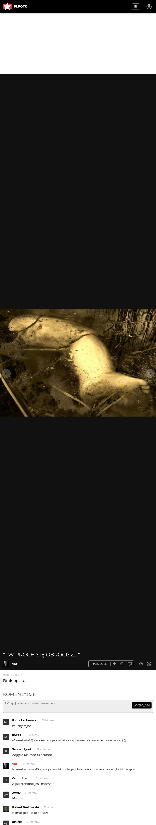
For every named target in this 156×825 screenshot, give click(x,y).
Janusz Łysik (22, 751)
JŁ (6, 753)
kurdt (16, 736)
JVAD (16, 794)
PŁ (6, 724)
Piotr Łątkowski (25, 722)
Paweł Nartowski (25, 809)
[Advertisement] (78, 43)
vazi (15, 664)
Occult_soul (21, 780)
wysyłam (141, 705)
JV (6, 796)
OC (6, 782)
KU (6, 739)
